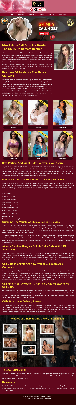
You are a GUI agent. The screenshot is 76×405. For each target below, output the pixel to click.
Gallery (43, 396)
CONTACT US (62, 14)
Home (11, 14)
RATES (42, 14)
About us (21, 14)
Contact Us (50, 396)
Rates (37, 396)
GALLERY (51, 14)
